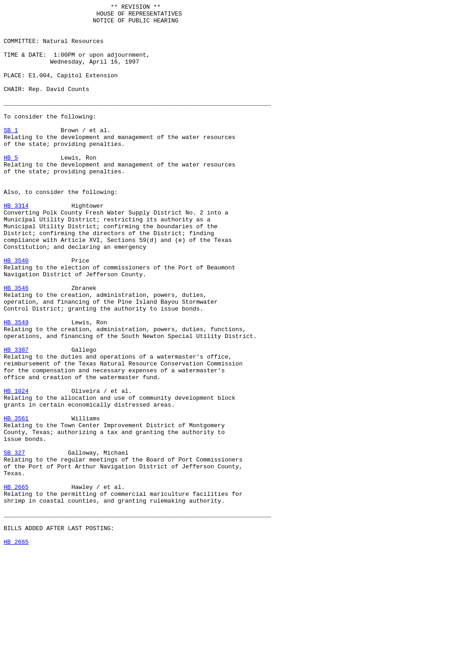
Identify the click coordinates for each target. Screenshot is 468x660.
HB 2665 (16, 584)
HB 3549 (16, 386)
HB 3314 (16, 246)
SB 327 (14, 543)
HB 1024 (16, 469)
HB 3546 (16, 345)
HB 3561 (16, 502)
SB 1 (11, 156)
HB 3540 (16, 312)
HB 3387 (16, 419)
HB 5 (11, 189)
